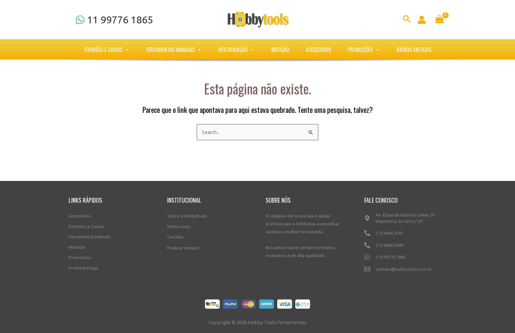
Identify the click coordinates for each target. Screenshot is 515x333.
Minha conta (178, 225)
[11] (114, 19)
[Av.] (405, 220)
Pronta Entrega (83, 267)
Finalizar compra (183, 246)
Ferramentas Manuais (174, 50)
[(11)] (405, 236)
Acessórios (318, 50)
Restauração (236, 50)
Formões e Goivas (107, 50)
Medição (280, 50)
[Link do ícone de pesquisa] (407, 20)
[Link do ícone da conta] (421, 19)
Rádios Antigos (413, 50)
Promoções (363, 50)
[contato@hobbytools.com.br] (405, 272)
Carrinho (175, 236)
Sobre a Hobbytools (187, 215)
